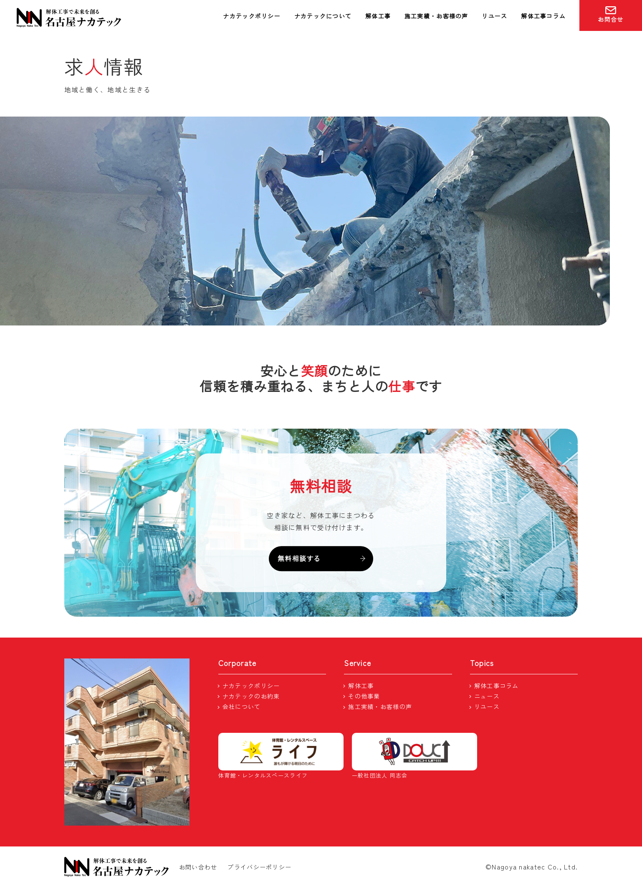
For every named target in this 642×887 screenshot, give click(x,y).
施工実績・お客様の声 (436, 16)
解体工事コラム (543, 16)
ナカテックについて (323, 16)
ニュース (487, 696)
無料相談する (321, 558)
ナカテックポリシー (252, 16)
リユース (494, 16)
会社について (241, 706)
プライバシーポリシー (259, 867)
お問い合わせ (198, 867)
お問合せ (610, 14)
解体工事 (378, 16)
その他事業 (364, 696)
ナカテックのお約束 (251, 696)
